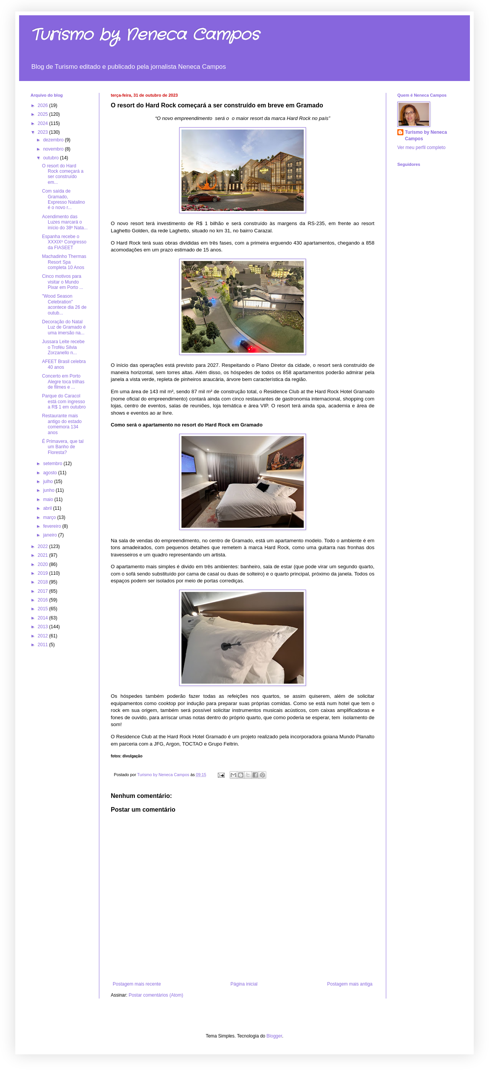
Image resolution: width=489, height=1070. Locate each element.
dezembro (54, 140)
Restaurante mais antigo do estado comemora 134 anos (62, 424)
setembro (53, 463)
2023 (43, 132)
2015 (43, 608)
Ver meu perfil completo (421, 147)
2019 (43, 573)
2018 (43, 582)
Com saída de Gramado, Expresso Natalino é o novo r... (63, 199)
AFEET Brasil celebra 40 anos (64, 364)
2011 (43, 644)
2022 (43, 546)
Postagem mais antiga (349, 984)
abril (48, 508)
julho (48, 481)
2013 (43, 626)
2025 (43, 114)
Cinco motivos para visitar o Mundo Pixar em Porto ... (62, 282)
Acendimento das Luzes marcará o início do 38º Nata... (64, 222)
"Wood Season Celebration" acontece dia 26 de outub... (64, 304)
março (50, 517)
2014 (43, 618)
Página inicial (243, 984)
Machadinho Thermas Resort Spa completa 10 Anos (64, 262)
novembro (54, 149)
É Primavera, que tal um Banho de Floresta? (63, 447)
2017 (43, 591)
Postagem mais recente (137, 984)
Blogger (274, 1036)
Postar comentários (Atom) (156, 995)
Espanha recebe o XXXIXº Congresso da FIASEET (64, 242)
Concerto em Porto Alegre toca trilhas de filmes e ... (63, 381)
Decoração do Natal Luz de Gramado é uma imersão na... (64, 327)
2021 (43, 555)
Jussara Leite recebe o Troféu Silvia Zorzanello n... (63, 347)
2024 (43, 123)
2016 (43, 600)
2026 (43, 105)
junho (49, 490)
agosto (50, 472)
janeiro (50, 535)
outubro (51, 157)
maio (48, 499)
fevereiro (52, 526)
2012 (43, 636)
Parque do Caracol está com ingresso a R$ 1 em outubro (64, 401)
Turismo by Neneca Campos (145, 35)
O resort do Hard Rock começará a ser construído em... (62, 174)
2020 (43, 564)
